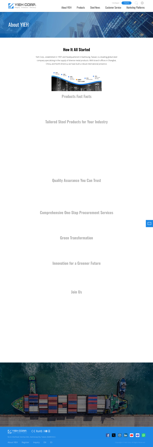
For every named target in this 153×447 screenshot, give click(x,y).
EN (45, 442)
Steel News (95, 7)
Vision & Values (47, 33)
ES (51, 442)
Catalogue (115, 3)
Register (25, 442)
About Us (31, 33)
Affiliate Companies (68, 33)
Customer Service (113, 7)
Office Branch (87, 33)
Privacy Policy (105, 33)
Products (81, 7)
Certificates (121, 33)
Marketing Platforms (135, 7)
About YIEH (66, 7)
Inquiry (126, 3)
